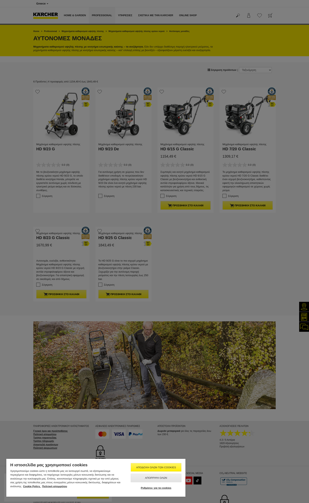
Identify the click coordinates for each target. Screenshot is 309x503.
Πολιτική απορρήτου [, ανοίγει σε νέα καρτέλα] (54, 486)
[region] (95, 478)
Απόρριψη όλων (156, 477)
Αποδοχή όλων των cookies (156, 467)
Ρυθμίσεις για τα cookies (156, 487)
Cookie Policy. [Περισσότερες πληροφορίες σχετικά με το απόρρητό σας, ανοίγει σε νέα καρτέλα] (32, 486)
